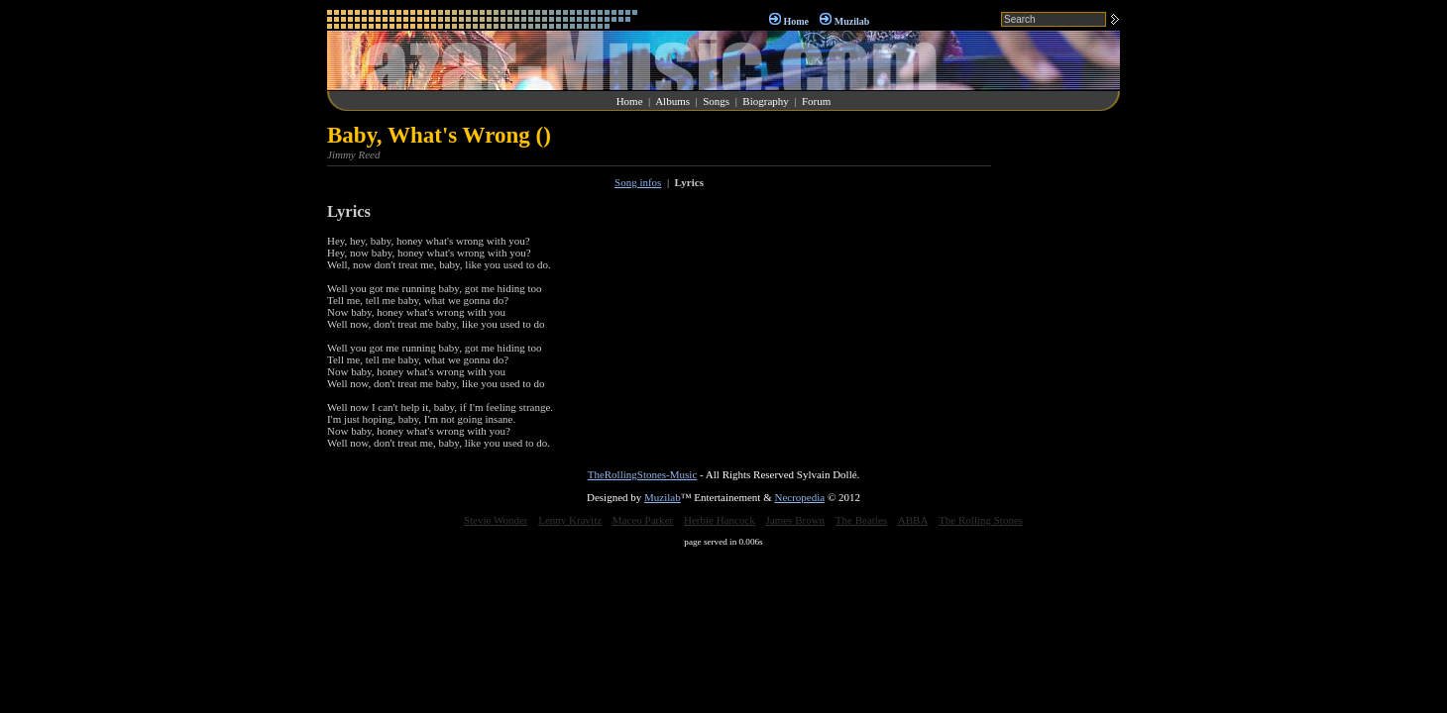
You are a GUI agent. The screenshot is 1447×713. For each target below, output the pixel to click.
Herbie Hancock (719, 520)
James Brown (796, 520)
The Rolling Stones (981, 520)
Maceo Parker (642, 520)
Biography (765, 101)
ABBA (913, 520)
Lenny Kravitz (570, 520)
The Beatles (861, 520)
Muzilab (852, 21)
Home (796, 21)
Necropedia (799, 497)
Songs (716, 101)
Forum (816, 101)
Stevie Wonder (496, 520)
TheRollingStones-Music (643, 474)
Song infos (637, 182)
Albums (672, 101)
